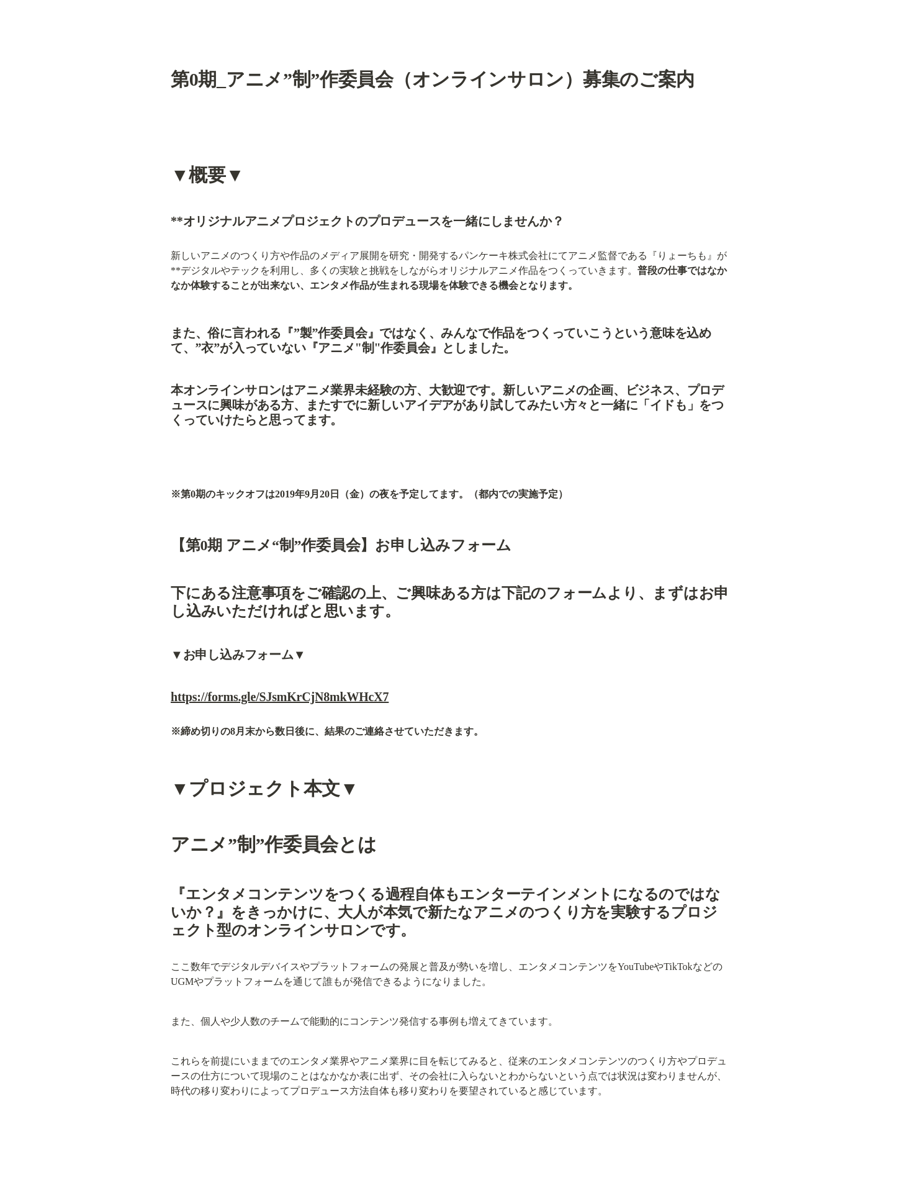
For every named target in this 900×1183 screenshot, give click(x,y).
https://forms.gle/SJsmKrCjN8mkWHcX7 (280, 697)
